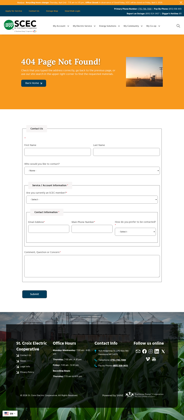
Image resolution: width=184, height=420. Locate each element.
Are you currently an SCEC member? (46, 192)
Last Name (99, 145)
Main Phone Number (83, 222)
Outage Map (48, 11)
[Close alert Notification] (181, 2)
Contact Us (32, 11)
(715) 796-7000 (145, 9)
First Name (30, 145)
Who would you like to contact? (42, 163)
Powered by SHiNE (112, 395)
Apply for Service (13, 11)
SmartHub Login (67, 11)
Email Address (36, 222)
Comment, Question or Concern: (42, 252)
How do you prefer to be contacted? (135, 222)
